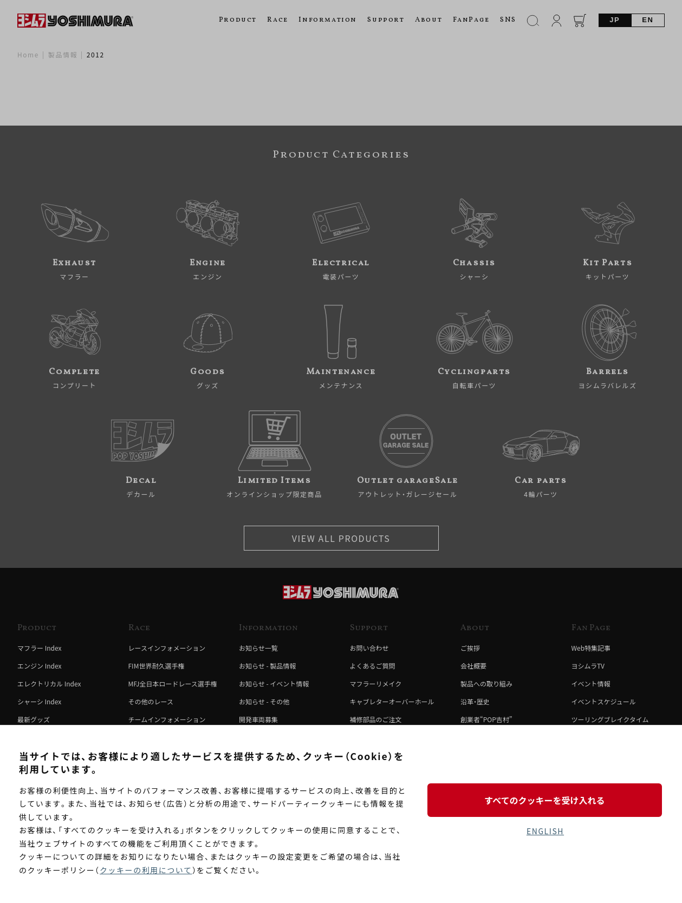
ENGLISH (545, 831)
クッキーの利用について (146, 870)
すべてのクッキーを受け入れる (545, 799)
